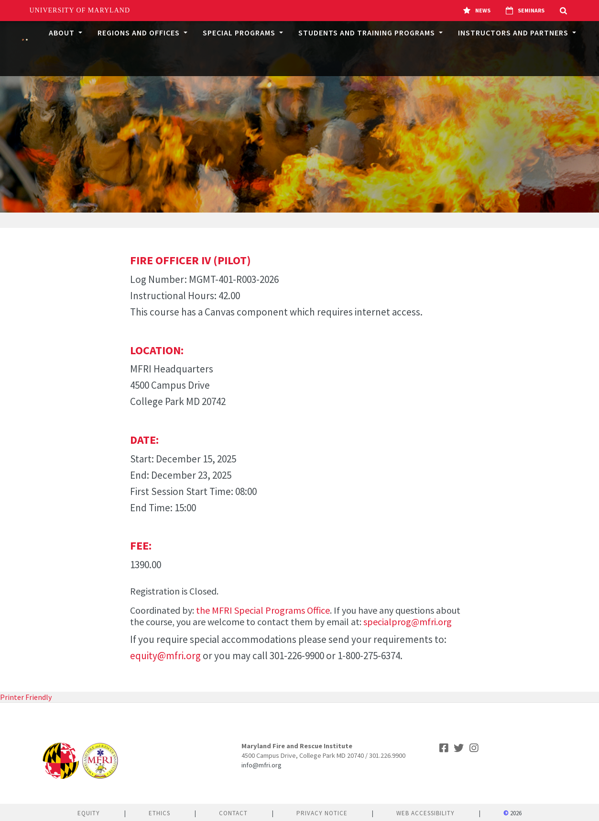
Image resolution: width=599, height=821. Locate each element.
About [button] (62, 32)
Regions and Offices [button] (140, 32)
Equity (88, 813)
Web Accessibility (425, 813)
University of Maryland (80, 10)
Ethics (159, 813)
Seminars (525, 10)
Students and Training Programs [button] (367, 32)
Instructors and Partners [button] (514, 32)
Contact (233, 813)
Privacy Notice (322, 813)
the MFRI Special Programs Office (263, 610)
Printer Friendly (26, 697)
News (476, 10)
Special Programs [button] (240, 32)
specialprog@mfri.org (407, 622)
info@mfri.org (261, 765)
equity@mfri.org (165, 655)
